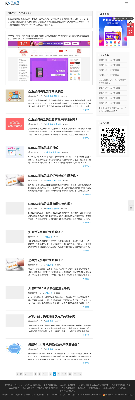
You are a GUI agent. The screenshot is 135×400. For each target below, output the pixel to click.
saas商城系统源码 (67, 385)
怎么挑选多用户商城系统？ (45, 260)
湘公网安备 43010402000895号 (115, 394)
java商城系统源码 (67, 391)
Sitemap (18, 385)
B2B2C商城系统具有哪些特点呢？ (50, 203)
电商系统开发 (28, 388)
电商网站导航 (42, 388)
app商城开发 (14, 388)
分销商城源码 (83, 385)
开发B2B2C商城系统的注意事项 (49, 288)
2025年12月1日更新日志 (109, 70)
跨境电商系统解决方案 (121, 385)
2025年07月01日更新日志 (109, 103)
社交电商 (57, 124)
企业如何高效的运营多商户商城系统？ (53, 119)
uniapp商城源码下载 (100, 385)
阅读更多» (87, 110)
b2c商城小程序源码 (33, 385)
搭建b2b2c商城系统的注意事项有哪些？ (54, 344)
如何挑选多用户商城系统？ (45, 232)
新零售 (56, 96)
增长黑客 (49, 96)
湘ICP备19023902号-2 (94, 394)
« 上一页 (28, 374)
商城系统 (81, 388)
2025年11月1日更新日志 (109, 75)
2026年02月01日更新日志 (109, 60)
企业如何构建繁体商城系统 (45, 91)
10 (70, 374)
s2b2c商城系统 (109, 388)
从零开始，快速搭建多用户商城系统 (51, 316)
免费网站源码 (94, 388)
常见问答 (55, 388)
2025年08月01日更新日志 (109, 98)
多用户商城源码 (50, 385)
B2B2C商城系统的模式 (43, 147)
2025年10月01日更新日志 (109, 88)
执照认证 (131, 394)
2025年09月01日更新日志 (109, 93)
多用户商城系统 (68, 388)
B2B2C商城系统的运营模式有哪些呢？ (53, 175)
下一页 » (77, 374)
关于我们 (8, 385)
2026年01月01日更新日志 (109, 65)
